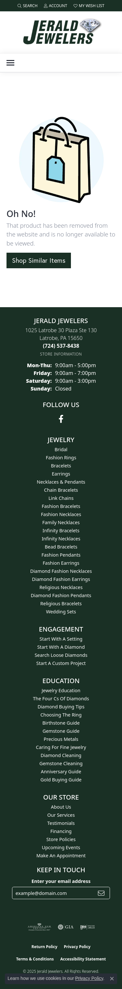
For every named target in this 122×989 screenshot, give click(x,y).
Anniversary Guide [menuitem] (61, 771)
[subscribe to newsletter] (101, 893)
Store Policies (61, 839)
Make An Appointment (61, 855)
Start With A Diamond (61, 647)
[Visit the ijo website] (87, 927)
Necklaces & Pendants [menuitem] (61, 482)
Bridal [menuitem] (61, 449)
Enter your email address (61, 881)
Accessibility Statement (83, 959)
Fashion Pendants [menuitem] (60, 555)
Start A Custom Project (61, 663)
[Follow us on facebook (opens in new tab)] (61, 419)
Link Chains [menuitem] (61, 498)
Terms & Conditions (35, 959)
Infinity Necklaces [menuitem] (61, 539)
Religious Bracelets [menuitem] (61, 603)
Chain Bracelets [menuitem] (61, 490)
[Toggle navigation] (10, 63)
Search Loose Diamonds (60, 655)
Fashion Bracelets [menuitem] (61, 506)
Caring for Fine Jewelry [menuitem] (61, 747)
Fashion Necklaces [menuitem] (61, 514)
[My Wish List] (89, 5)
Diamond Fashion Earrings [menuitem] (61, 579)
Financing (61, 831)
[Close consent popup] (112, 979)
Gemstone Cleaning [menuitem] (61, 763)
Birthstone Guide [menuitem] (61, 723)
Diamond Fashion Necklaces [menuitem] (61, 571)
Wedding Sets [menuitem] (61, 612)
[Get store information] (61, 354)
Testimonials (61, 823)
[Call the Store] (61, 345)
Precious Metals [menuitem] (61, 739)
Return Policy (45, 946)
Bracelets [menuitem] (61, 466)
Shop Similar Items (38, 260)
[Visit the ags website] (39, 927)
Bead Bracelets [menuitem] (61, 547)
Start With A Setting (61, 639)
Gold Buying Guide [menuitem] (60, 780)
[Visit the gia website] (66, 927)
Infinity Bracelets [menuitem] (61, 530)
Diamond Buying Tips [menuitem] (60, 707)
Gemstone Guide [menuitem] (61, 731)
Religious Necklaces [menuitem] (61, 587)
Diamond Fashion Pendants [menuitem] (61, 595)
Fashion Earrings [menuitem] (61, 563)
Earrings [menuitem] (61, 474)
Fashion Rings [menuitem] (61, 457)
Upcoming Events (61, 847)
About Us (61, 807)
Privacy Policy (77, 946)
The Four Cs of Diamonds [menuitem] (61, 698)
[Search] (27, 5)
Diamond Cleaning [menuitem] (61, 755)
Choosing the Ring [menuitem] (61, 715)
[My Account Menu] (55, 5)
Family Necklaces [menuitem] (61, 522)
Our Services (61, 815)
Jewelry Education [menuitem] (61, 690)
